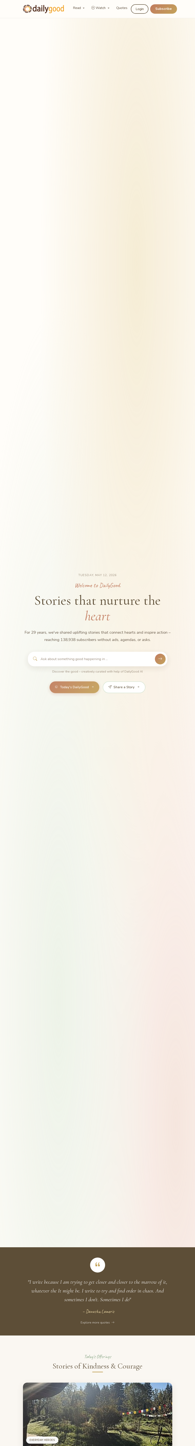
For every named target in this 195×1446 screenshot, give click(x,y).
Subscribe (163, 8)
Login (140, 9)
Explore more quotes (97, 1322)
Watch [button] (98, 8)
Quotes (121, 8)
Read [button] (77, 8)
